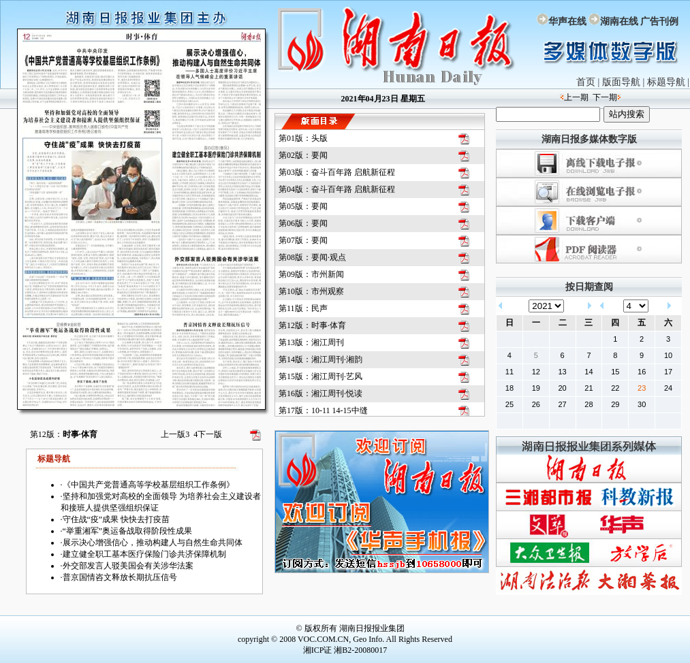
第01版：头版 (303, 138)
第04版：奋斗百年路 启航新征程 (337, 189)
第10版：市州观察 (311, 291)
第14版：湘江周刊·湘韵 (320, 359)
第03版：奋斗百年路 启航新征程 (337, 172)
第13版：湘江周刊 (311, 342)
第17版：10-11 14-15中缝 (323, 410)
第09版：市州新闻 (311, 274)
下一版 (207, 434)
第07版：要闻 (303, 240)
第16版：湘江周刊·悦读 (320, 393)
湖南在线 (619, 21)
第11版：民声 (303, 308)
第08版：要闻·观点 (312, 257)
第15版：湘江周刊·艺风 (320, 376)
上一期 (576, 97)
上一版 (175, 434)
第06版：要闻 (303, 223)
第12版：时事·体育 (312, 325)
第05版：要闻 (303, 206)
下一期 (605, 97)
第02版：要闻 (303, 155)
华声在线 (567, 21)
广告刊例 (659, 21)
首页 (585, 82)
